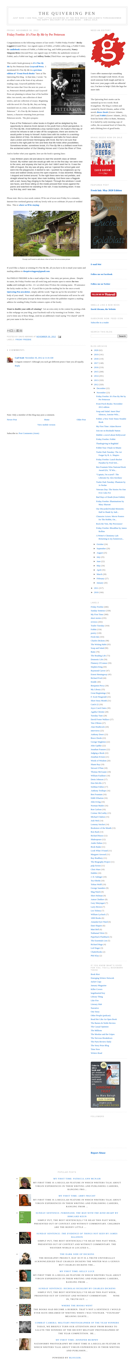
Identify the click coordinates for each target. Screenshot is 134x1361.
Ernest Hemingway (99, 674)
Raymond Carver (98, 670)
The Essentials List (99, 940)
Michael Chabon (98, 817)
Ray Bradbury (97, 858)
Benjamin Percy (97, 685)
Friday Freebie (24, 340)
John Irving (96, 802)
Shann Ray (95, 764)
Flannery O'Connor (99, 663)
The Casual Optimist (100, 1026)
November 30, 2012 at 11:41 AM (39, 358)
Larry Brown (96, 907)
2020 (96, 350)
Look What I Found (99, 850)
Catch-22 (95, 704)
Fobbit (93, 629)
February (101, 578)
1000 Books (96, 918)
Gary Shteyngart (98, 903)
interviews (95, 730)
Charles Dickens (98, 640)
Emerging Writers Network (102, 978)
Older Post (81, 419)
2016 (96, 367)
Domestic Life (97, 659)
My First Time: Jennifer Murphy (77, 1340)
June (99, 561)
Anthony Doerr (97, 734)
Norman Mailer (97, 805)
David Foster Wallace (100, 719)
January (100, 583)
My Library (96, 689)
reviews (94, 622)
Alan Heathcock (98, 727)
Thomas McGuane (99, 772)
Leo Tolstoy (96, 910)
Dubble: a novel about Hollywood (110, 435)
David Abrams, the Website (103, 309)
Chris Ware (95, 869)
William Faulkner (98, 775)
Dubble (94, 873)
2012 (96, 384)
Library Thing (97, 996)
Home (47, 419)
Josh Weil (95, 820)
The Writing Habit (98, 644)
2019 (96, 354)
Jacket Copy (96, 981)
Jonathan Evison (98, 757)
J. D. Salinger (96, 877)
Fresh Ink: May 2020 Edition (106, 190)
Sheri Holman (97, 895)
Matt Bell (95, 929)
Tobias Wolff (96, 884)
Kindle (94, 682)
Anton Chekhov (97, 899)
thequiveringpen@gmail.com (36, 271)
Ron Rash (95, 832)
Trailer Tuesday (97, 625)
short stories (96, 618)
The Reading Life (98, 655)
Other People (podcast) (101, 1015)
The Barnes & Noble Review (103, 1023)
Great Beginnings (98, 693)
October (100, 544)
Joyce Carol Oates (98, 708)
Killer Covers (96, 989)
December (101, 388)
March (100, 574)
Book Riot (95, 974)
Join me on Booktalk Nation (108, 430)
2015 (96, 371)
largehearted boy (98, 993)
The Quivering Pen (67, 13)
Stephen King (96, 667)
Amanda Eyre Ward (99, 922)
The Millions (96, 1030)
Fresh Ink (95, 637)
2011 (96, 588)
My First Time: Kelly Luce (77, 1271)
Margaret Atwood (98, 854)
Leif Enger (95, 948)
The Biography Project (100, 862)
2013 (96, 380)
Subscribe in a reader (100, 322)
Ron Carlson (96, 809)
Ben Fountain (96, 794)
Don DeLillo (96, 783)
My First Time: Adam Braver (108, 426)
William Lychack (98, 914)
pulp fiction (96, 865)
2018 (96, 359)
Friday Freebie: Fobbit (105, 439)
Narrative (95, 1008)
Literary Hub (96, 1004)
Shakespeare (96, 839)
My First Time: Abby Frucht (77, 1196)
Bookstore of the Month (101, 828)
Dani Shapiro (96, 925)
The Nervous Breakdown (101, 1038)
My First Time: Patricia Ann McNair (77, 1178)
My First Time (97, 614)
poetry (93, 633)
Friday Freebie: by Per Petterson (36, 34)
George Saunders (98, 888)
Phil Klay (95, 955)
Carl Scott (19, 358)
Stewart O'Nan (97, 768)
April (99, 570)
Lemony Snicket (98, 824)
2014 (96, 376)
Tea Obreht (95, 880)
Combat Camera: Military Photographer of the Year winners (77, 1322)
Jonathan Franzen (98, 749)
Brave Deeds (96, 738)
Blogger (75, 1357)
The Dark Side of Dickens (77, 1254)
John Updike (96, 745)
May (99, 565)
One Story (95, 1011)
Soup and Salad (97, 648)
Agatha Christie (97, 712)
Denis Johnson (97, 779)
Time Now (95, 1049)
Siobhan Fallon (97, 787)
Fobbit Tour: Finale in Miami (108, 448)
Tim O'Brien (96, 723)
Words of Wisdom (98, 760)
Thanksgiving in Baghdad (107, 443)
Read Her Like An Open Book (104, 1019)
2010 (96, 592)
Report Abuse (98, 1152)
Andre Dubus (96, 843)
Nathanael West (97, 933)
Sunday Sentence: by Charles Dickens (77, 1288)
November (101, 392)
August (100, 553)
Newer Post (12, 419)
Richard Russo (97, 835)
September (101, 548)
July (99, 557)
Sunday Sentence (98, 610)
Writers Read (96, 1053)
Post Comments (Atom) (29, 433)
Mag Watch (96, 892)
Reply (17, 365)
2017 (96, 363)
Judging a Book (97, 753)
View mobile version (46, 424)
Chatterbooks (96, 952)
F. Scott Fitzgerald (98, 697)
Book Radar (96, 847)
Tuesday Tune (97, 715)
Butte (93, 652)
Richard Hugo (97, 944)
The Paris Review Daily (101, 1041)
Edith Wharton (97, 798)
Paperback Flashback (100, 937)
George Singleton (98, 742)
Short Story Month (99, 700)
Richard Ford (96, 678)
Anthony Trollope (98, 790)
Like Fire (95, 1000)
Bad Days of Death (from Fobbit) (110, 497)
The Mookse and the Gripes (103, 1034)
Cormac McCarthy (99, 813)
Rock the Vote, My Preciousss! (109, 524)
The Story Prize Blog (100, 1045)
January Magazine (98, 985)
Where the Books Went (77, 1305)
